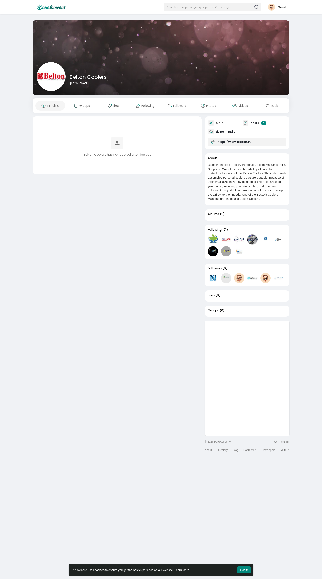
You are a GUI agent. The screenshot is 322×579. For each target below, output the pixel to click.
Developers (268, 450)
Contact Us (249, 450)
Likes (211, 295)
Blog (235, 450)
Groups (213, 310)
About (208, 450)
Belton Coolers (88, 77)
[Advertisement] (247, 349)
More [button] (285, 449)
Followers (215, 268)
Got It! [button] (244, 570)
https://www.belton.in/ (235, 142)
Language (281, 441)
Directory (222, 450)
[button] (212, 7)
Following (215, 229)
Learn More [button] (182, 570)
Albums (213, 214)
